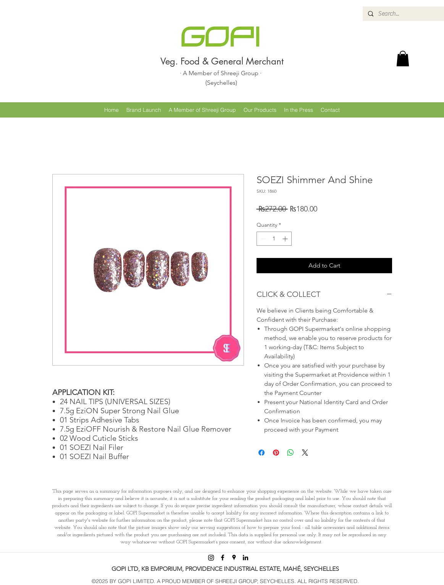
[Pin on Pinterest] (276, 452)
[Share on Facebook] (261, 452)
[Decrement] (262, 238)
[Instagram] (211, 557)
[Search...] (409, 13)
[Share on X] (305, 452)
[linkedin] (245, 557)
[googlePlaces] (234, 557)
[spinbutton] (274, 238)
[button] (402, 58)
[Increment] (286, 238)
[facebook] (222, 557)
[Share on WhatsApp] (290, 452)
